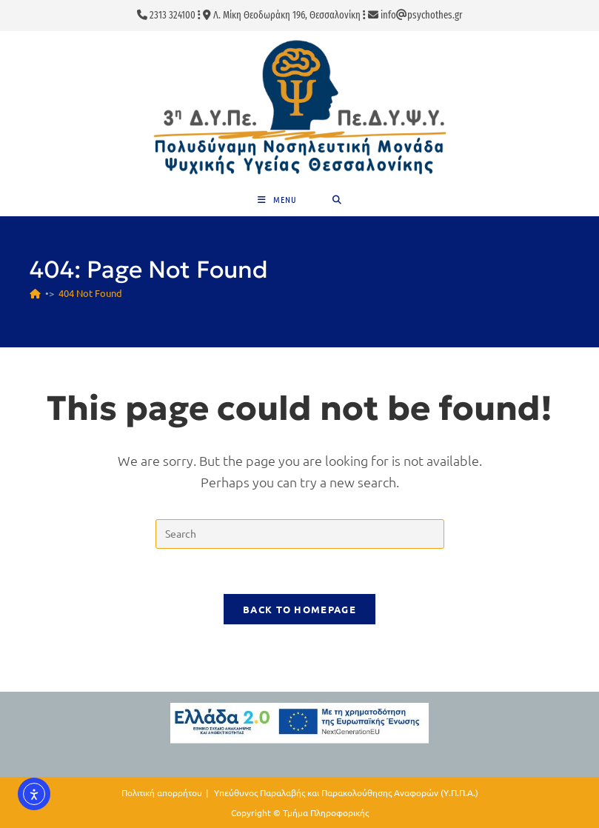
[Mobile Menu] (277, 199)
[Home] (35, 293)
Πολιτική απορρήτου (161, 792)
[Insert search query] (299, 534)
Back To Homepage (299, 609)
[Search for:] (337, 199)
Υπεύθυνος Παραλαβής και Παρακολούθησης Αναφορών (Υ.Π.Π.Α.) (346, 792)
